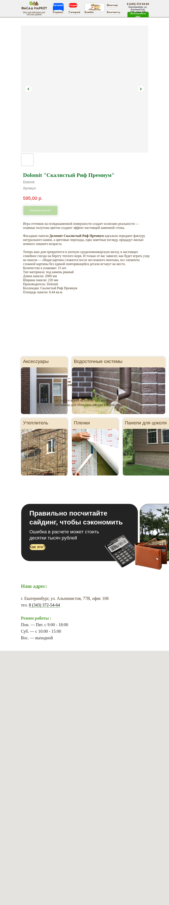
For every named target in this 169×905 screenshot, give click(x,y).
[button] (138, 15)
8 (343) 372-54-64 (44, 605)
